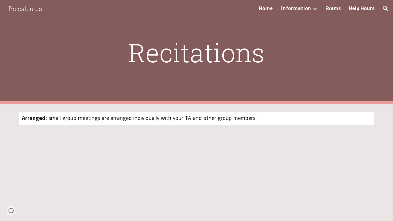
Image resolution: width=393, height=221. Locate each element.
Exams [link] (333, 8)
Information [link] (296, 8)
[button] (385, 8)
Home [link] (266, 8)
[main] (196, 52)
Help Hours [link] (362, 8)
